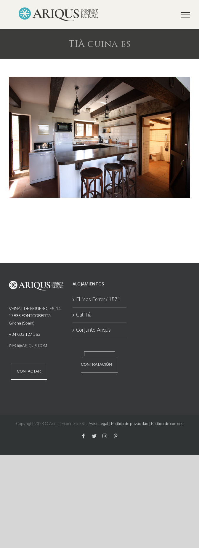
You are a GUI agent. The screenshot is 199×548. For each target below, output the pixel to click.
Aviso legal (98, 423)
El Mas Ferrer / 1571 (98, 299)
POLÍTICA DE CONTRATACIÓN (98, 362)
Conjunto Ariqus (93, 330)
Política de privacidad (129, 423)
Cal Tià (84, 314)
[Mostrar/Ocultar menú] (185, 14)
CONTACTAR (29, 371)
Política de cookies (167, 423)
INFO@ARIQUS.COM (28, 346)
